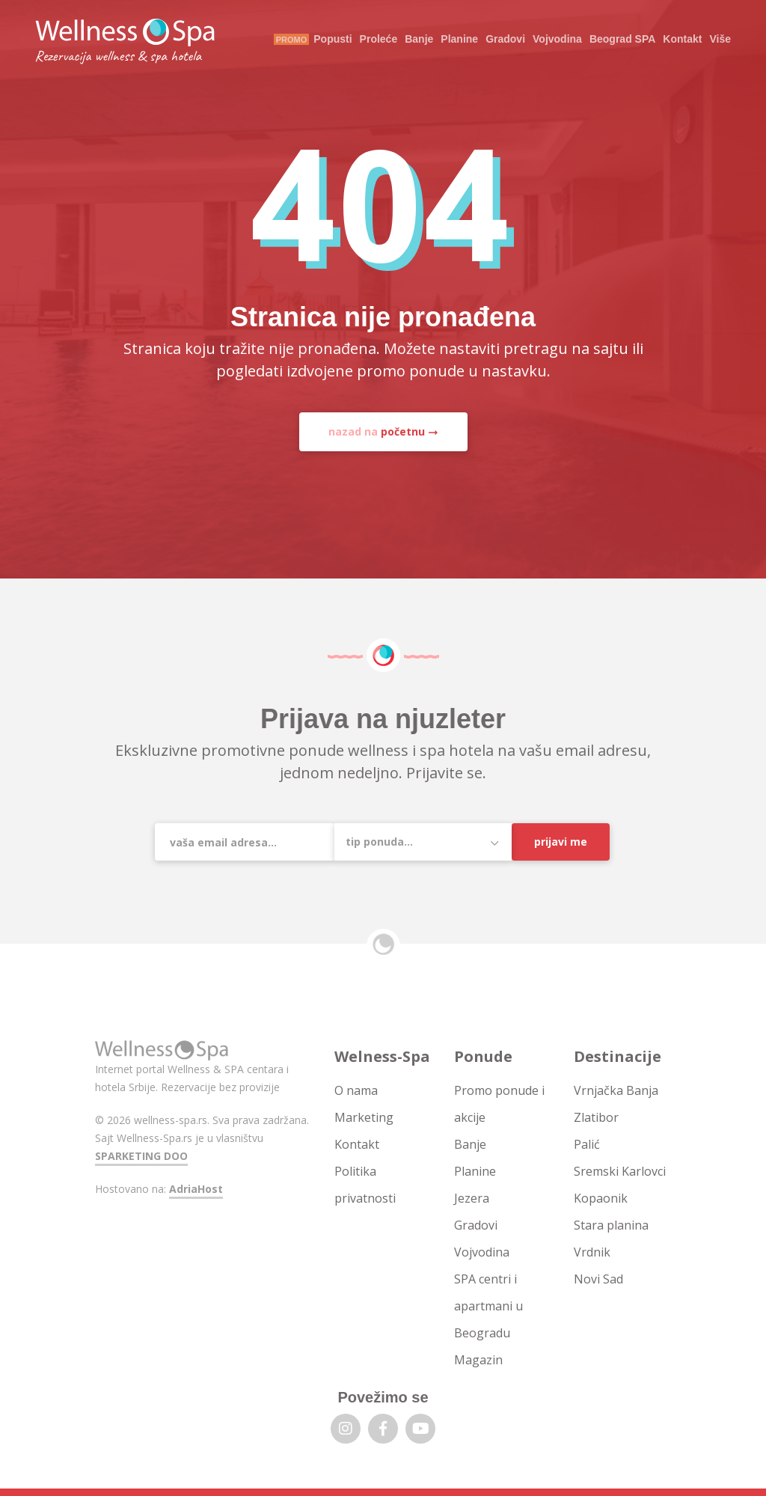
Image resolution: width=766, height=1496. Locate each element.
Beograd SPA (622, 39)
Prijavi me (560, 841)
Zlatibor (596, 1117)
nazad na (376, 431)
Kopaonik (601, 1198)
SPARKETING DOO (141, 1156)
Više (720, 39)
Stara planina (611, 1225)
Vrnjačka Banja (616, 1090)
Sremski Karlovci (620, 1171)
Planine (459, 39)
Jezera (471, 1198)
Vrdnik (592, 1252)
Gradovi (505, 39)
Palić (587, 1144)
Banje (419, 39)
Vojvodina (557, 39)
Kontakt (682, 39)
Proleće (379, 39)
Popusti (332, 39)
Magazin (478, 1360)
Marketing (363, 1117)
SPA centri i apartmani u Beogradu (488, 1306)
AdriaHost (196, 1189)
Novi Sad (598, 1279)
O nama (356, 1090)
